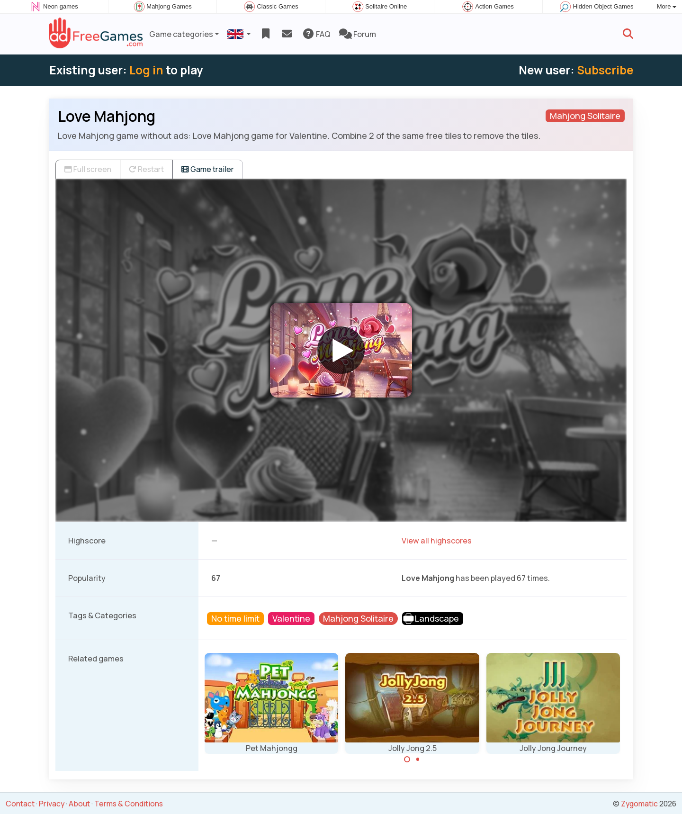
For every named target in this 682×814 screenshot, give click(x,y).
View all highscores (437, 540)
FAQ (316, 34)
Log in (146, 70)
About (79, 803)
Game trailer (207, 169)
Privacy (51, 803)
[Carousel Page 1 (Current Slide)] (407, 759)
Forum (357, 34)
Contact (20, 803)
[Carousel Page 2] (417, 759)
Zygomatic (639, 803)
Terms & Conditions (128, 803)
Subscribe (605, 70)
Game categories (181, 34)
